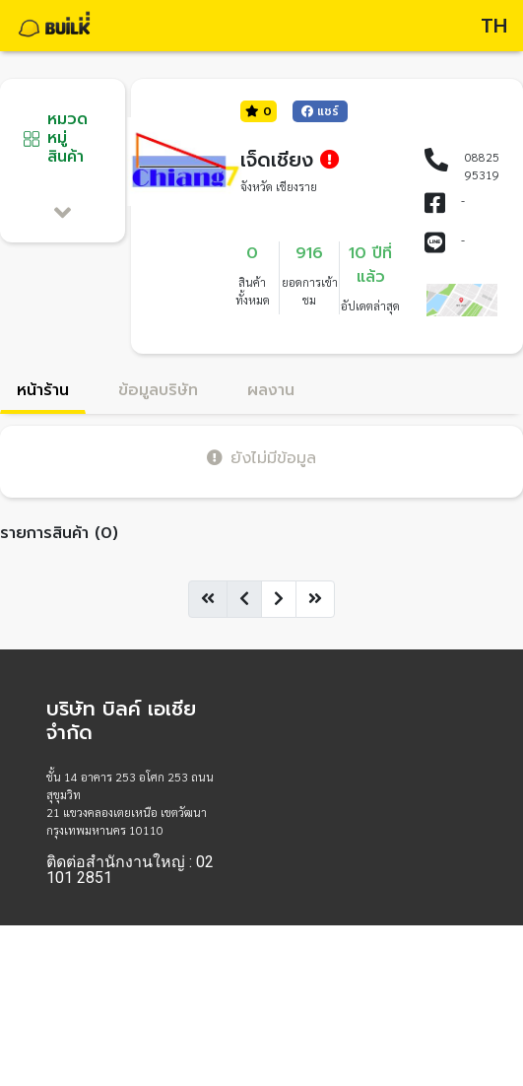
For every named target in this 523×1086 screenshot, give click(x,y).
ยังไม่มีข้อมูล (261, 457)
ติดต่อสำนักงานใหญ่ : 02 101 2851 (130, 870)
